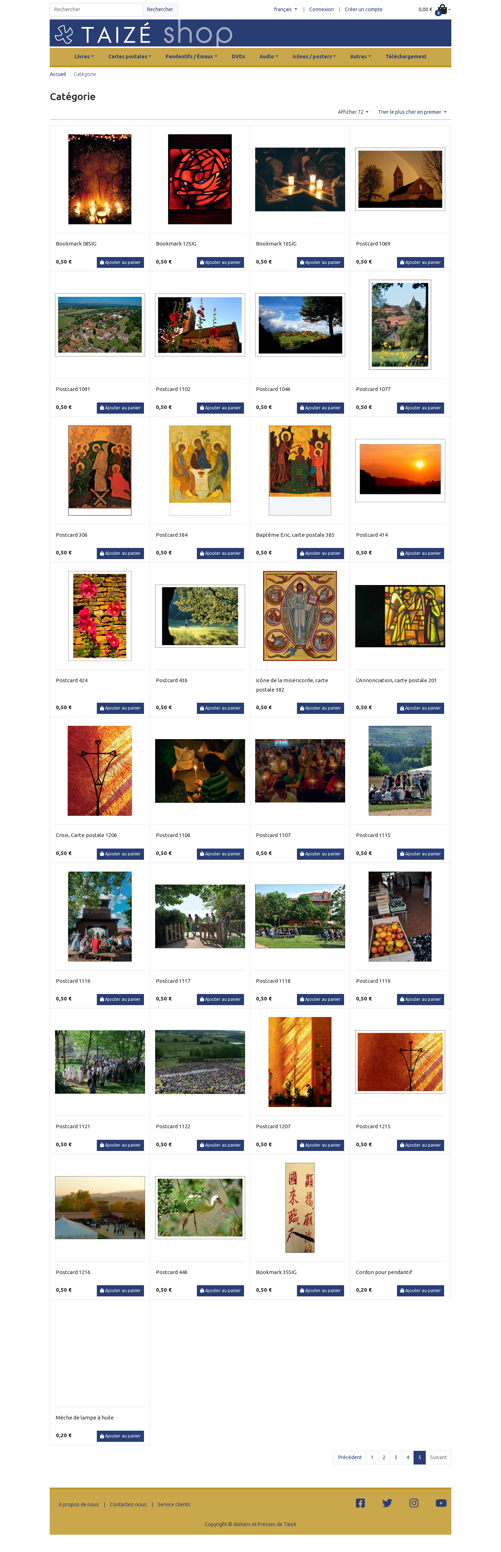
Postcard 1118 (273, 981)
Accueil (58, 74)
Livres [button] (82, 56)
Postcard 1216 (73, 1272)
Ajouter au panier (120, 262)
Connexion (321, 9)
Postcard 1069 (373, 243)
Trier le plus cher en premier (410, 112)
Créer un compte (364, 9)
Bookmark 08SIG (76, 243)
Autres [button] (358, 56)
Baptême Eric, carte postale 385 (295, 535)
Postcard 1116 (73, 981)
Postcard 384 (172, 535)
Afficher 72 (351, 112)
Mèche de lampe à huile (85, 1417)
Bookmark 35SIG (276, 1272)
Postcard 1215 (373, 1126)
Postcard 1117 (173, 981)
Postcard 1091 (73, 389)
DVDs (238, 56)
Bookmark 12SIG (176, 243)
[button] (434, 10)
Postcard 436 (172, 680)
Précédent (350, 1457)
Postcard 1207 (273, 1126)
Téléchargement (405, 56)
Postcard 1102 (173, 389)
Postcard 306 (71, 535)
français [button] (283, 9)
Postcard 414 (372, 535)
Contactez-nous (128, 1504)
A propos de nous (79, 1504)
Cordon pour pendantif (384, 1272)
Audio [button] (266, 56)
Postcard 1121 (73, 1126)
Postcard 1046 (273, 389)
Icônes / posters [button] (312, 56)
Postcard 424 (71, 680)
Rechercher (160, 9)
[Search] (96, 10)
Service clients (174, 1504)
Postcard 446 (172, 1272)
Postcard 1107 (273, 835)
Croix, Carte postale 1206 (86, 835)
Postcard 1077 (373, 389)
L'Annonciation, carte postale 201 (396, 680)
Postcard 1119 (373, 981)
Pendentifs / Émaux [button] (189, 56)
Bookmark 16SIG (276, 243)
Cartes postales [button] (127, 56)
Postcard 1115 (373, 835)
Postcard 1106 (173, 835)
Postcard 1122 (173, 1126)
